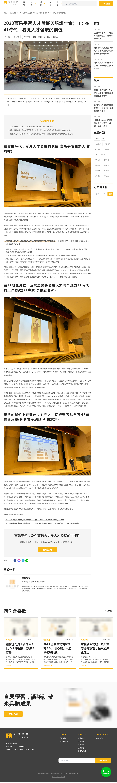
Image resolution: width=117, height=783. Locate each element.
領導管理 (97, 196)
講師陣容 (81, 742)
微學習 (103, 175)
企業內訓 (81, 739)
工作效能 (106, 196)
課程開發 (81, 749)
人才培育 (7, 37)
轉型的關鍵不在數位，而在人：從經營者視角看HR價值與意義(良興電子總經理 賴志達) (41, 134)
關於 (24, 3)
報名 (50, 3)
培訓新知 (13, 13)
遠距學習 (106, 180)
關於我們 (63, 739)
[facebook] (15, 560)
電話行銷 (97, 191)
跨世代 (97, 159)
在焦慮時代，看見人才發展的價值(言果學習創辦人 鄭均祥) (31, 126)
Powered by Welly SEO (58, 778)
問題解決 (107, 164)
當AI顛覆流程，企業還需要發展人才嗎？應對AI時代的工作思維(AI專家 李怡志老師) (40, 130)
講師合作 (99, 739)
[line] (26, 560)
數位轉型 (16, 37)
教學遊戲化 (82, 752)
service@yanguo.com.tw (15, 747)
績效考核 (106, 185)
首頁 (5, 13)
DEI (103, 159)
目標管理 (97, 185)
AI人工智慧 (26, 37)
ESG (96, 175)
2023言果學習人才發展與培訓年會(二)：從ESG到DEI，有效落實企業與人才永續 (34, 520)
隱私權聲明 (64, 742)
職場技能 (97, 180)
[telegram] (23, 560)
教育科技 (106, 169)
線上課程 (81, 745)
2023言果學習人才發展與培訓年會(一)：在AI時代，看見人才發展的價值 (42, 13)
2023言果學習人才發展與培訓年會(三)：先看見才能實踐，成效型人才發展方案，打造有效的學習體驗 (42, 523)
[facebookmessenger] (19, 560)
